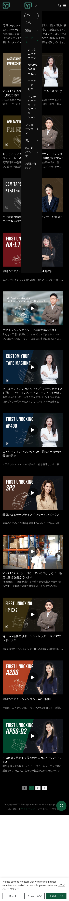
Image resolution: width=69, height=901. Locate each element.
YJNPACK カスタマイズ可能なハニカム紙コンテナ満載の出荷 (33, 93)
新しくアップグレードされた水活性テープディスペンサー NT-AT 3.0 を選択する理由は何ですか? (33, 156)
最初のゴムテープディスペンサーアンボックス (31, 514)
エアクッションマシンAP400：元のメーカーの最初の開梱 (32, 453)
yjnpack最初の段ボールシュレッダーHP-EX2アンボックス (32, 638)
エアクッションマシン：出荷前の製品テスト (30, 330)
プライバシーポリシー (49, 809)
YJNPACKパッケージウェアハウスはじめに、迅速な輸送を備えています (32, 575)
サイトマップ (27, 809)
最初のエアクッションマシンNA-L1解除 (27, 271)
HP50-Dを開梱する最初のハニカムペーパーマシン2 (32, 759)
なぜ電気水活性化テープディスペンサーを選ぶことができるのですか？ (33, 219)
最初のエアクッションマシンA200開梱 (27, 699)
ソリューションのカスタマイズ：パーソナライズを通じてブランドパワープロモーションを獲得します (33, 391)
